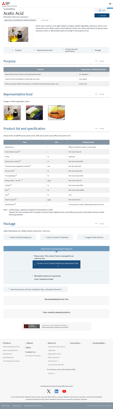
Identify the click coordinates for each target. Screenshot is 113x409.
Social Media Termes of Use (32, 406)
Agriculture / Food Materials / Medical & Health (20, 20)
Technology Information (11, 361)
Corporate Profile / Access (56, 347)
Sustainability (99, 343)
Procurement (53, 361)
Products (7, 343)
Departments (7, 354)
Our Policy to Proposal (32, 356)
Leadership (51, 350)
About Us (52, 343)
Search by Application (10, 350)
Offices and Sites (54, 357)
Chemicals (44, 20)
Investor (51, 373)
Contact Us (30, 352)
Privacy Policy (17, 406)
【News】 (29, 343)
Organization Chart (54, 354)
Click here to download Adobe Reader (55, 325)
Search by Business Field (11, 347)
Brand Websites (8, 357)
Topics (28, 347)
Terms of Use (6, 406)
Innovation (75, 343)
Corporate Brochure (55, 365)
